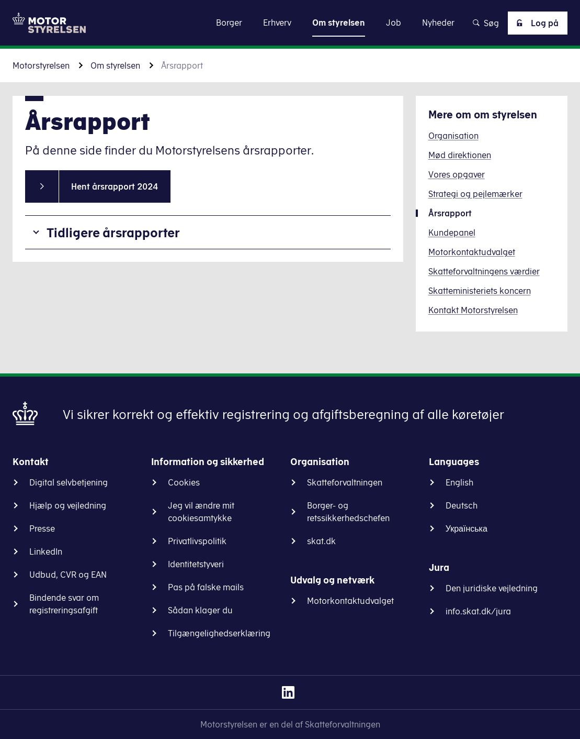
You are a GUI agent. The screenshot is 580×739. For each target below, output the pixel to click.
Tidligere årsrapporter (113, 232)
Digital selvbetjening (68, 482)
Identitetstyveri (196, 564)
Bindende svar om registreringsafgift (64, 604)
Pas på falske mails (206, 587)
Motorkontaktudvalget (350, 600)
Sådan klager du (200, 610)
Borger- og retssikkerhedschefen (348, 512)
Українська (466, 528)
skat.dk (321, 541)
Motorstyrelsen (41, 65)
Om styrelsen (115, 65)
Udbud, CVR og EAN (68, 574)
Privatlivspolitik (197, 541)
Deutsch (461, 505)
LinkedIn (45, 551)
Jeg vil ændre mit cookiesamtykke (201, 512)
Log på (536, 23)
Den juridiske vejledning (492, 588)
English (459, 482)
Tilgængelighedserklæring (219, 633)
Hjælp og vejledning (67, 505)
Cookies (184, 482)
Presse (42, 528)
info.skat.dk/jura (478, 611)
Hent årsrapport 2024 (114, 186)
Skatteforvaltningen (344, 482)
